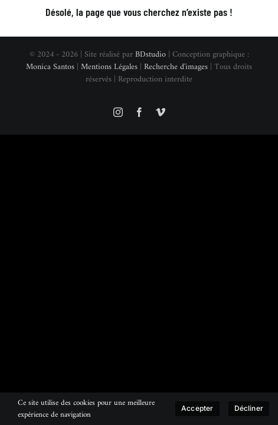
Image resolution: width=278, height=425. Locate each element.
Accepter (197, 408)
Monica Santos (50, 96)
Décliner (248, 408)
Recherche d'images (176, 96)
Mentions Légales (109, 96)
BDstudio (150, 84)
